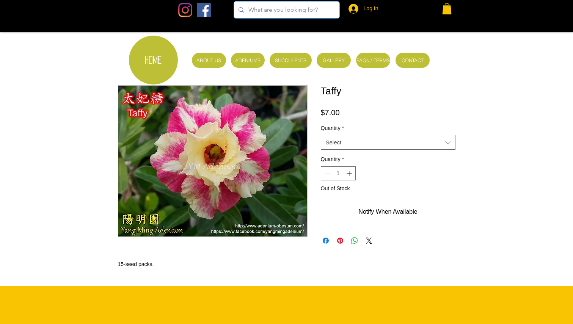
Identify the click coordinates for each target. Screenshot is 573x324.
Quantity (332, 128)
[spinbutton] (338, 173)
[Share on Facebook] (325, 240)
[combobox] (388, 142)
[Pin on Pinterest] (340, 240)
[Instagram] (185, 10)
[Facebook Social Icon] (204, 10)
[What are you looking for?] (285, 10)
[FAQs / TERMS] (373, 60)
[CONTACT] (413, 60)
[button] (447, 8)
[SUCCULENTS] (291, 60)
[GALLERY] (334, 60)
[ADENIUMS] (248, 60)
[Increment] (350, 173)
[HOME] (153, 60)
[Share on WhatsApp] (354, 240)
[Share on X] (369, 240)
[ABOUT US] (209, 60)
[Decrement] (326, 173)
